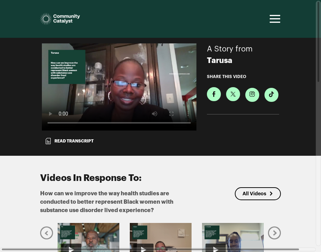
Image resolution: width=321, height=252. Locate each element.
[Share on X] (233, 94)
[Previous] (46, 232)
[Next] (274, 232)
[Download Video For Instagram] (252, 95)
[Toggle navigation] (274, 19)
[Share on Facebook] (214, 94)
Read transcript (69, 141)
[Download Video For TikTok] (271, 95)
